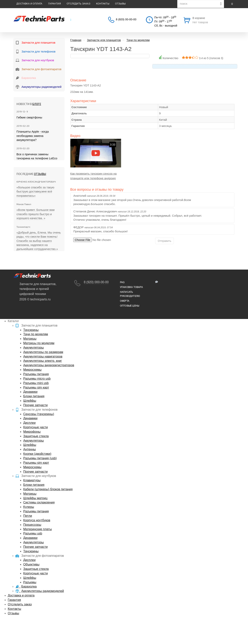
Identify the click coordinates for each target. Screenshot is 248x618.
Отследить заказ (78, 4)
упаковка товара (131, 287)
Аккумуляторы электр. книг (42, 360)
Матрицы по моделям (38, 343)
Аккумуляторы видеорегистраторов (48, 365)
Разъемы (29, 582)
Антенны (29, 449)
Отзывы (120, 4)
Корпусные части (35, 427)
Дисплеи (29, 422)
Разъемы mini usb (36, 383)
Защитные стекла (36, 436)
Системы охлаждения (39, 502)
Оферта (124, 301)
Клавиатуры (31, 480)
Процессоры (32, 524)
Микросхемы (32, 369)
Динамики (30, 391)
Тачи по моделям (35, 334)
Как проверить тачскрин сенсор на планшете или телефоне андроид (93, 176)
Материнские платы (37, 529)
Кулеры (28, 507)
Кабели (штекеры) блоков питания (48, 489)
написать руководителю (130, 294)
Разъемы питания (36, 374)
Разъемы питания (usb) (40, 458)
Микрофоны (31, 431)
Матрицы (29, 338)
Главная (75, 40)
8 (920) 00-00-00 (126, 19)
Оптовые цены (129, 306)
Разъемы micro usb (37, 378)
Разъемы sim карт (36, 387)
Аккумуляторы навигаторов (42, 356)
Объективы (31, 564)
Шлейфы (29, 400)
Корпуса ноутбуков (36, 520)
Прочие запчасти (35, 405)
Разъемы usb (32, 533)
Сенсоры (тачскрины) (38, 414)
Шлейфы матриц (35, 498)
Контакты (102, 4)
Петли (27, 515)
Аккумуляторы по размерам (43, 352)
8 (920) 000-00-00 (96, 282)
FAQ (122, 282)
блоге (36, 104)
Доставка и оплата (29, 4)
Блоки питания (33, 396)
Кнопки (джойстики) (37, 453)
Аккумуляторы (33, 347)
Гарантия (54, 4)
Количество (170, 58)
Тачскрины (31, 330)
